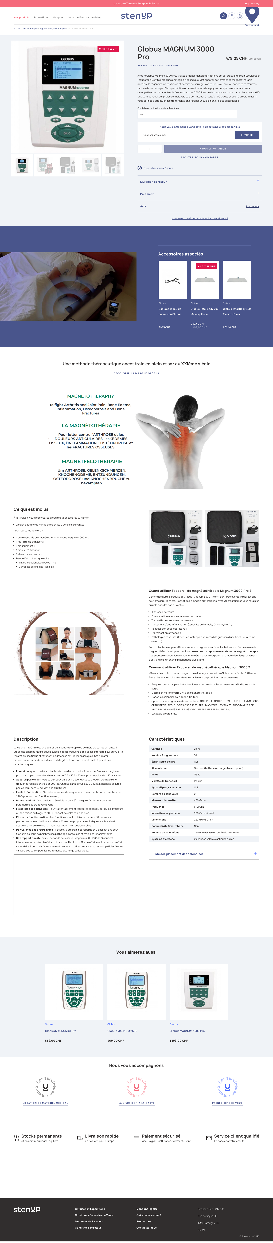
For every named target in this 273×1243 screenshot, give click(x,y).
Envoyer (247, 134)
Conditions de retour (88, 1229)
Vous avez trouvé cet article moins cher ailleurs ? (199, 218)
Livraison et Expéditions (90, 1210)
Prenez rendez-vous (227, 1104)
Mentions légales (147, 1210)
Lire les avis (252, 206)
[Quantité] (149, 149)
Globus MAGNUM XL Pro (61, 1032)
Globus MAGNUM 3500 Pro (188, 1032)
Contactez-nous (146, 1229)
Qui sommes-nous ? (148, 1216)
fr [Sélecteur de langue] (246, 3)
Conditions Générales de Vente (94, 1216)
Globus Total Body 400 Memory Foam (237, 311)
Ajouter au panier (213, 148)
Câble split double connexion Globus (170, 311)
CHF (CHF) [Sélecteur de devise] (254, 3)
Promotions (143, 1223)
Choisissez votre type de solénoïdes (158, 108)
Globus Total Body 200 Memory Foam (205, 311)
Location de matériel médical (45, 1104)
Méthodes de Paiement (89, 1223)
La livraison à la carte (136, 1104)
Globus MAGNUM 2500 (123, 1032)
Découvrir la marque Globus (136, 373)
